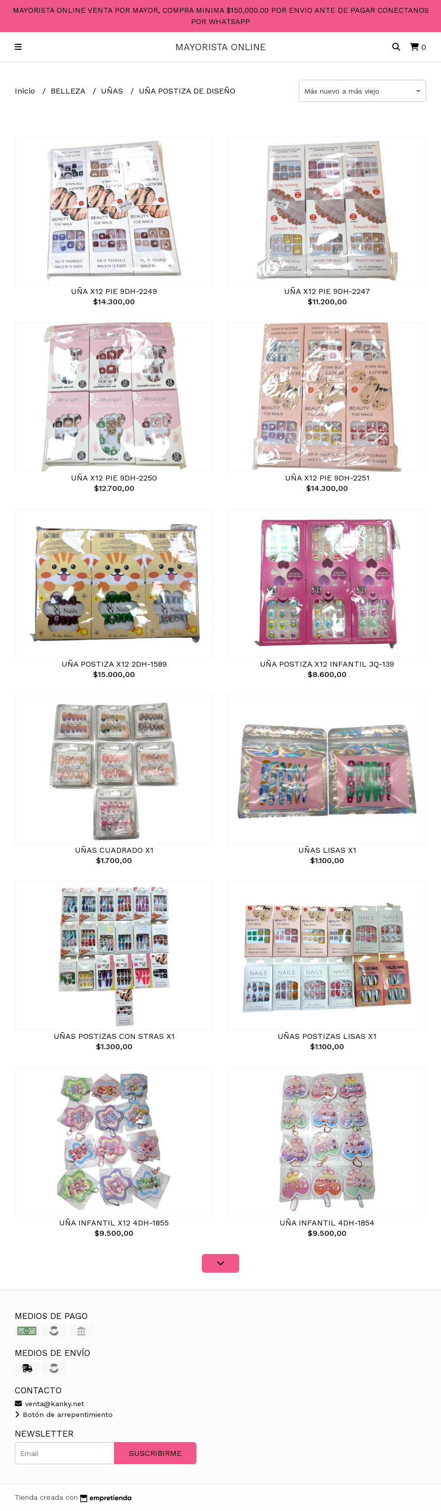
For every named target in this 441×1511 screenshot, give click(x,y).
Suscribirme (155, 1453)
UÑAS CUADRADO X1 (114, 850)
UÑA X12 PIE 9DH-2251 (327, 477)
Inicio (26, 91)
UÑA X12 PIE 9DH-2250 (114, 477)
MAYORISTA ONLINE (220, 47)
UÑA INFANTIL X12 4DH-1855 (114, 1222)
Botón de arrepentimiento (64, 1414)
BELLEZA (69, 91)
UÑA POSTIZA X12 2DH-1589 (114, 664)
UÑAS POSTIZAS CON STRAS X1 (114, 1036)
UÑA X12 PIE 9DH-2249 (114, 291)
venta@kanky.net (49, 1404)
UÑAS (113, 91)
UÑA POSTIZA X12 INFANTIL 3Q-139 (327, 664)
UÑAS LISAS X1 (327, 850)
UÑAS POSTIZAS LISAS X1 (327, 1036)
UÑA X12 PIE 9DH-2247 (327, 291)
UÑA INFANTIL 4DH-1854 (327, 1222)
